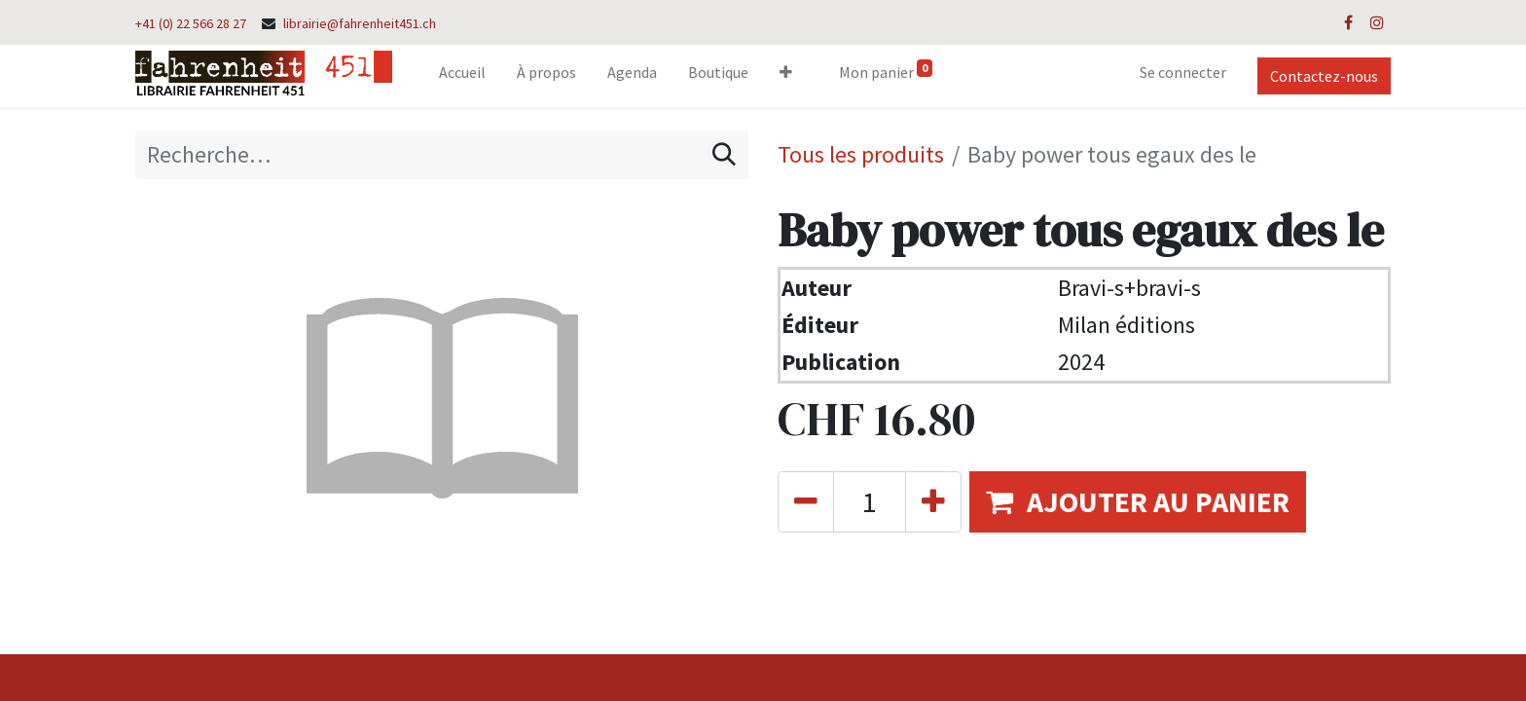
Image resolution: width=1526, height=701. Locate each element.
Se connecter (1183, 72)
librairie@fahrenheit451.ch (359, 23)
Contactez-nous (1324, 76)
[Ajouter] (933, 502)
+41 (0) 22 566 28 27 (190, 23)
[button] (786, 76)
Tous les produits (861, 154)
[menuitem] (462, 76)
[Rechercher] (724, 154)
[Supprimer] (806, 502)
